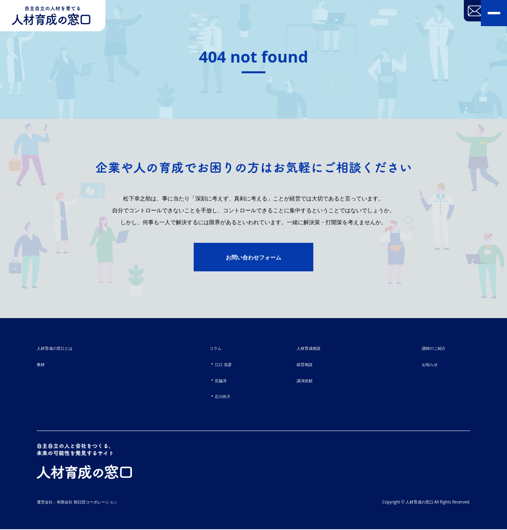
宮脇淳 (217, 381)
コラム (212, 349)
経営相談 (307, 364)
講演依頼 (307, 381)
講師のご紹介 (430, 349)
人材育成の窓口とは (60, 349)
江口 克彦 (220, 364)
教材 (42, 364)
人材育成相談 (312, 349)
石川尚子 (220, 396)
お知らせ (425, 364)
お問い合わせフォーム (253, 258)
